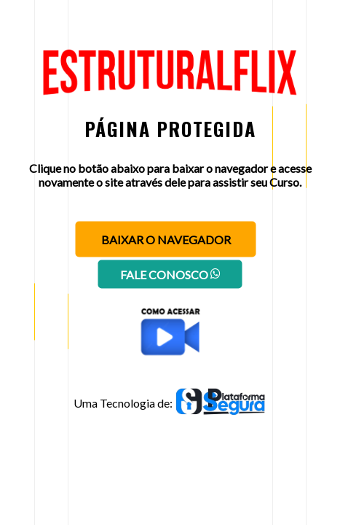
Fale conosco (170, 274)
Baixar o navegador (166, 239)
